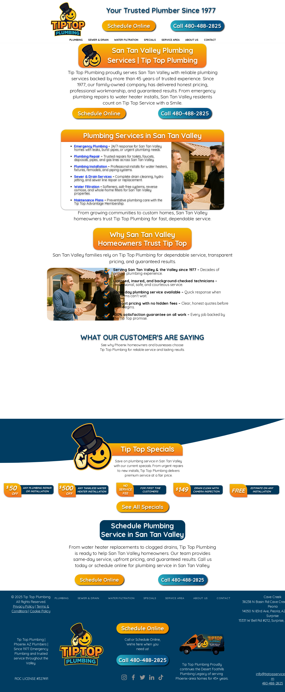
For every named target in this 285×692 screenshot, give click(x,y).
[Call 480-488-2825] (197, 25)
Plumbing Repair (87, 156)
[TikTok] (160, 677)
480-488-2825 (272, 683)
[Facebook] (133, 677)
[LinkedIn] (151, 677)
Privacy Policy (23, 606)
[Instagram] (124, 677)
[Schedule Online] (129, 25)
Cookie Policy (40, 611)
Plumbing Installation (90, 166)
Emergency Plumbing (91, 146)
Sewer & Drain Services (93, 176)
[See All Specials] (142, 506)
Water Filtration (87, 186)
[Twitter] (142, 677)
